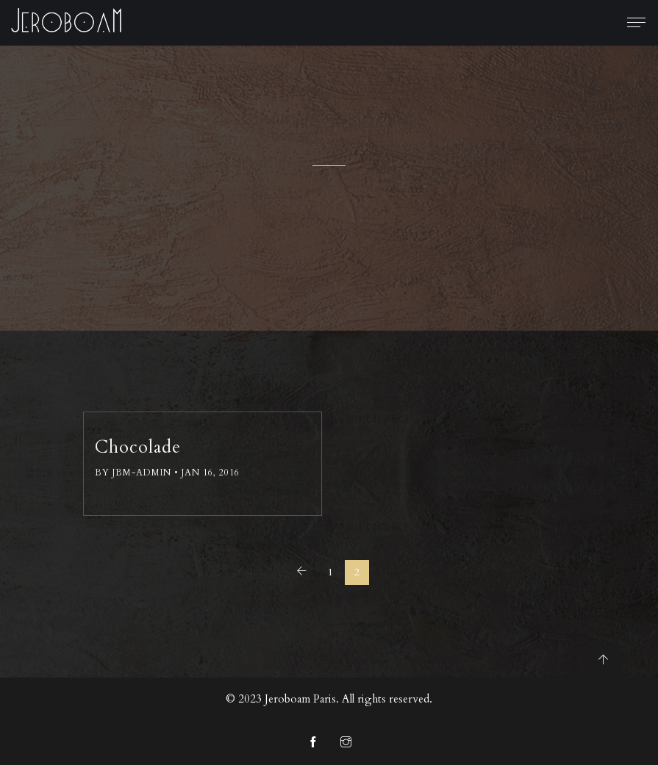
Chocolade (138, 447)
